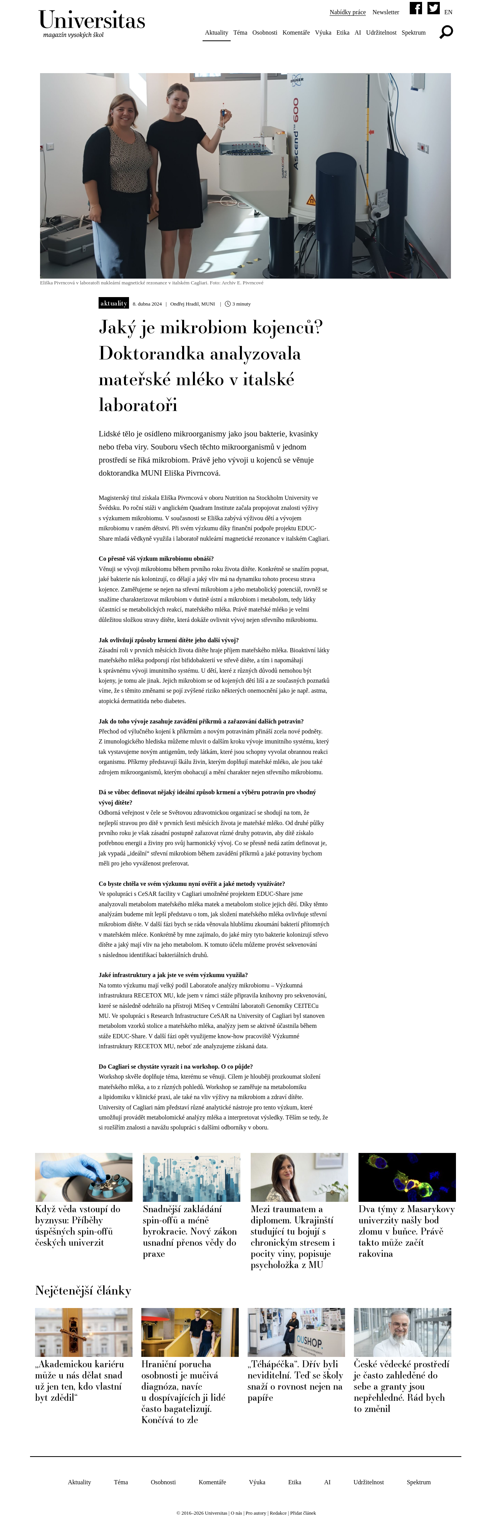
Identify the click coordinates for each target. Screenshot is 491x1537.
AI (357, 32)
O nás (236, 1512)
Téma (239, 32)
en (448, 12)
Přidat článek (303, 1512)
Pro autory (256, 1512)
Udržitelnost (380, 32)
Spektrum (413, 32)
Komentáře (295, 32)
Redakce (278, 1512)
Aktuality (216, 32)
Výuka (322, 32)
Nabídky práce (347, 12)
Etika (342, 32)
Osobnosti (264, 32)
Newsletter (385, 12)
